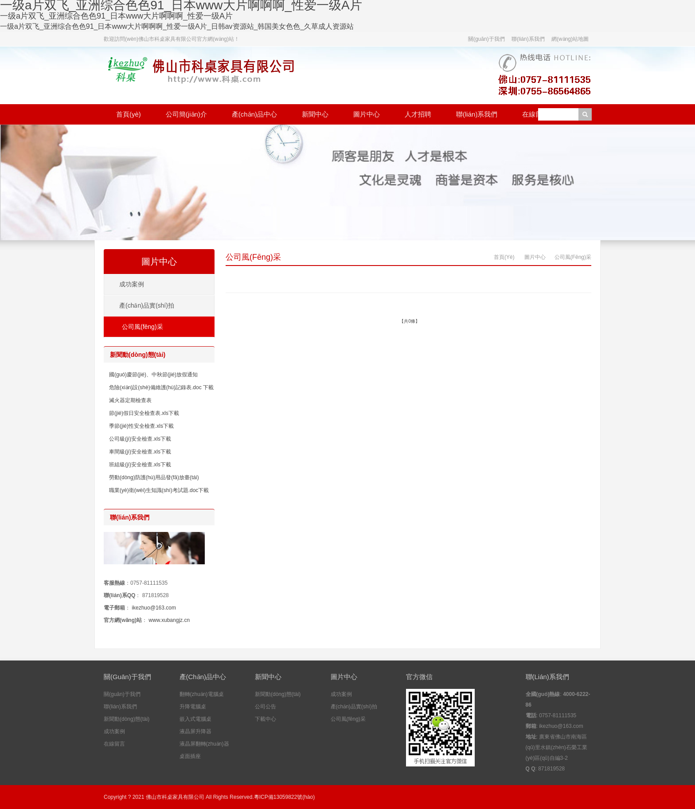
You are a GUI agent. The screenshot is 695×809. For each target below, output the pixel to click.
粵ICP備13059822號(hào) (284, 797)
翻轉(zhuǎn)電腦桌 (202, 694)
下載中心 (265, 719)
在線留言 (535, 114)
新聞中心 (315, 114)
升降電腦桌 (193, 706)
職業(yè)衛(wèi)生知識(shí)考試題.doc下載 (159, 490)
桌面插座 (190, 756)
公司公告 (265, 706)
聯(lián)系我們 (528, 39)
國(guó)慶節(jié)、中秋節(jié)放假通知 (153, 374)
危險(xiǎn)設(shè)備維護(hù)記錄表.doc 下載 (161, 387)
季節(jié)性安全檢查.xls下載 (141, 426)
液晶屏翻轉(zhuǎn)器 (204, 744)
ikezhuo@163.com (154, 608)
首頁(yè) (128, 114)
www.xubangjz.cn (169, 620)
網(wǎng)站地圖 (570, 39)
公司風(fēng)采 (253, 257)
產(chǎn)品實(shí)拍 (146, 305)
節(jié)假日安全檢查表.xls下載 (144, 413)
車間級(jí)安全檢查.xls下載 (140, 452)
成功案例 (131, 284)
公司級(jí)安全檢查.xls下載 (140, 439)
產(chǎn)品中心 (254, 114)
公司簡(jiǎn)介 (186, 114)
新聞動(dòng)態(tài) (126, 719)
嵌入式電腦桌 (195, 719)
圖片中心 (366, 114)
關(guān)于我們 (486, 39)
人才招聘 (418, 114)
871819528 (155, 595)
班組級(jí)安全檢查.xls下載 (140, 464)
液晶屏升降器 (195, 731)
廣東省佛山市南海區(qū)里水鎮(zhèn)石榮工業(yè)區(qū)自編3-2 (556, 747)
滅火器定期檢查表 (130, 400)
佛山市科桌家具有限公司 (175, 797)
